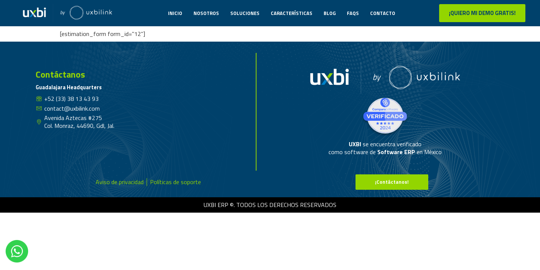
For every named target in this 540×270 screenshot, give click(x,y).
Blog (330, 13)
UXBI (356, 144)
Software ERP (396, 151)
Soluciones (245, 13)
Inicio (175, 13)
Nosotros (206, 13)
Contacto (382, 13)
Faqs (353, 13)
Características (291, 13)
